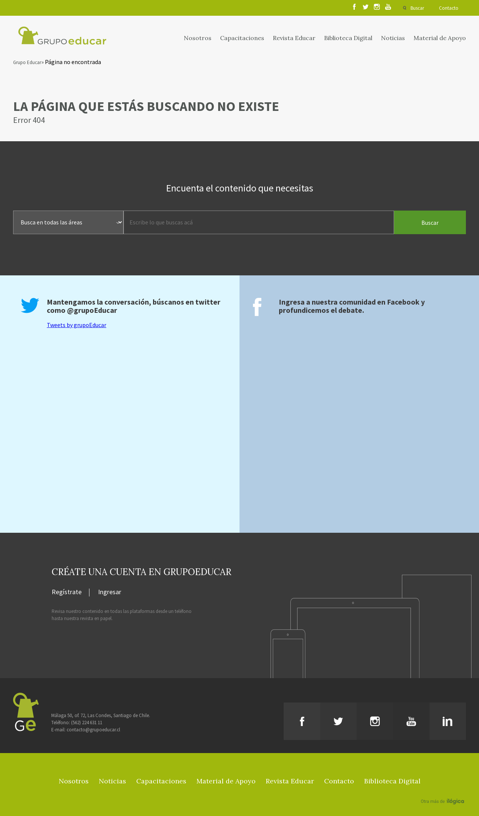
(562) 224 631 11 (86, 722)
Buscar (417, 8)
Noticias (393, 38)
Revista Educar (294, 38)
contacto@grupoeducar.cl (93, 729)
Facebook (403, 301)
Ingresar (109, 592)
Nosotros (197, 38)
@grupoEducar (92, 310)
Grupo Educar (27, 62)
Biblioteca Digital (348, 38)
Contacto (448, 8)
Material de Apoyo (440, 38)
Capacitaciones (242, 38)
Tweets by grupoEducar (76, 325)
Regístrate (67, 592)
